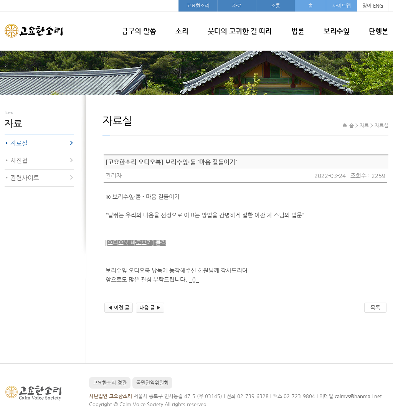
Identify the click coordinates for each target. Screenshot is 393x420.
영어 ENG (372, 5)
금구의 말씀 (139, 31)
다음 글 (150, 307)
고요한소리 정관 (110, 382)
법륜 (297, 31)
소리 (181, 31)
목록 (375, 308)
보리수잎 (337, 31)
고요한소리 (198, 5)
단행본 (378, 31)
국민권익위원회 (152, 382)
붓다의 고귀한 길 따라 (240, 31)
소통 (275, 5)
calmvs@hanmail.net (358, 396)
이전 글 (118, 307)
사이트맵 (341, 5)
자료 (236, 5)
